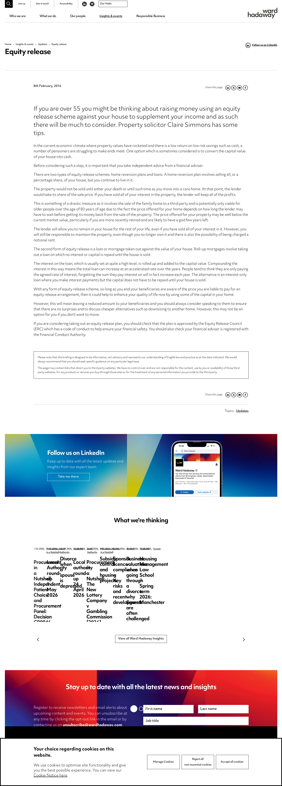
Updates (42, 44)
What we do (48, 16)
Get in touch (42, 3)
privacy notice (72, 731)
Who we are (17, 16)
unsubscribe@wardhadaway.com (92, 725)
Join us (21, 3)
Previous (38, 639)
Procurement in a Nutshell (60, 549)
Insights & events (111, 16)
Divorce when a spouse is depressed (211, 562)
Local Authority (130, 549)
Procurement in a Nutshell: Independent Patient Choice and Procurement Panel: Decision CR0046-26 (62, 567)
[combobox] (112, 4)
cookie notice (105, 731)
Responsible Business (150, 16)
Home (8, 44)
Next (244, 639)
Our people (78, 16)
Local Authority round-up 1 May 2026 (137, 562)
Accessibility (66, 3)
